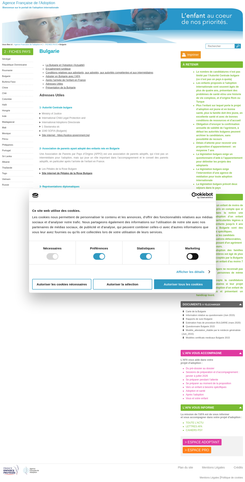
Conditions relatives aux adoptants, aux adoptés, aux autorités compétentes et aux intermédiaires (99, 72)
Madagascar (8, 122)
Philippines (7, 145)
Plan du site (185, 467)
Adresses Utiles (54, 83)
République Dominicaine (14, 64)
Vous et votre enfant (197, 398)
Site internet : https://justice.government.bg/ (66, 135)
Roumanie (7, 70)
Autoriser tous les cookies (183, 284)
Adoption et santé (195, 390)
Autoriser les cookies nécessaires (62, 284)
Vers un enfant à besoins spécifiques (206, 387)
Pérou (5, 139)
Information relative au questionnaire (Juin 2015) (210, 315)
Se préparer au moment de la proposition (208, 383)
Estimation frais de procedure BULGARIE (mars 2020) (213, 322)
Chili (4, 93)
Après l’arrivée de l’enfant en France (66, 80)
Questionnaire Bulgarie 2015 (200, 326)
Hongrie (6, 110)
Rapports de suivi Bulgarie (199, 319)
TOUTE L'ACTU (194, 422)
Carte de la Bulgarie (196, 311)
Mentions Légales (213, 467)
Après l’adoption (195, 394)
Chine (5, 87)
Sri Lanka (7, 156)
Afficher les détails (190, 271)
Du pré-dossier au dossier (200, 368)
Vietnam (6, 179)
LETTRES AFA (194, 426)
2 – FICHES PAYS (49, 44)
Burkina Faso (9, 82)
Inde (4, 116)
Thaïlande (7, 167)
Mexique (6, 133)
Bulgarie (6, 76)
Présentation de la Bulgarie (61, 87)
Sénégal (6, 59)
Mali (4, 127)
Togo (4, 173)
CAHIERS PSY (194, 430)
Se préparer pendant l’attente (202, 379)
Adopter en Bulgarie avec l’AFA (63, 76)
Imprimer (193, 54)
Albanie (6, 162)
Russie (5, 184)
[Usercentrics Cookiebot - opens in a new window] (194, 195)
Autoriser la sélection (122, 284)
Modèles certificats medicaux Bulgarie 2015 (208, 337)
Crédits (238, 467)
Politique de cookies (232, 477)
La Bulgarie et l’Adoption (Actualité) (65, 65)
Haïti (4, 104)
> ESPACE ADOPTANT (202, 442)
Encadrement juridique (58, 68)
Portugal (6, 150)
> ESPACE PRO (197, 450)
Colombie (7, 99)
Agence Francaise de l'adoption (27, 44)
